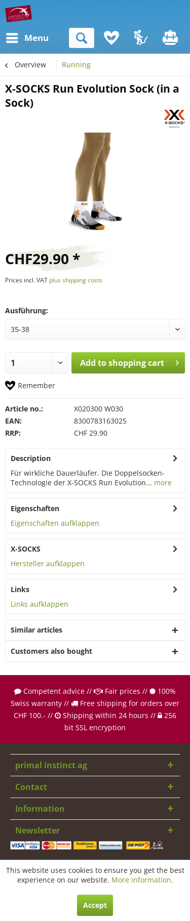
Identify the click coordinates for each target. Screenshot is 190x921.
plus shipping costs (75, 280)
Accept (95, 905)
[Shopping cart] (171, 38)
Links (20, 589)
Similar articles (36, 630)
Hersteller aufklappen (48, 563)
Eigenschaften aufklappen (55, 523)
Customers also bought (51, 651)
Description (31, 458)
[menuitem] (14, 38)
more (162, 482)
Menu (17, 37)
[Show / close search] (81, 38)
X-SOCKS (26, 549)
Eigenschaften (35, 508)
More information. (142, 880)
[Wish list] (111, 38)
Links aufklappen (39, 604)
